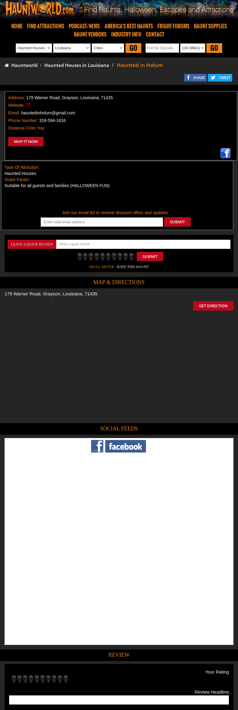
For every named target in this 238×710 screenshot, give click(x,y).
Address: (16, 97)
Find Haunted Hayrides (67, 671)
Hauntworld (21, 65)
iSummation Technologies (84, 702)
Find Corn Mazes (147, 671)
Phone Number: (23, 120)
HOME (16, 26)
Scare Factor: (17, 179)
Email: (14, 112)
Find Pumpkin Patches (110, 671)
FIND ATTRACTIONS (45, 26)
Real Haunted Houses (185, 671)
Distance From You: (26, 128)
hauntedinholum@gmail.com (48, 112)
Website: (16, 105)
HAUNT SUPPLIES (210, 26)
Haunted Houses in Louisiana (76, 65)
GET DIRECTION (213, 305)
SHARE (199, 77)
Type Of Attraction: (22, 167)
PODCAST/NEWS (84, 26)
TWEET (225, 77)
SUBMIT (177, 221)
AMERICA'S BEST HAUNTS (129, 26)
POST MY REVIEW (31, 631)
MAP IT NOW (26, 141)
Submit (150, 256)
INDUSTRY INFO (126, 34)
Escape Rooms (219, 671)
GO (133, 48)
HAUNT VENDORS (90, 34)
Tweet (103, 657)
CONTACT (155, 34)
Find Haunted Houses (24, 671)
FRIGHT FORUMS (173, 26)
